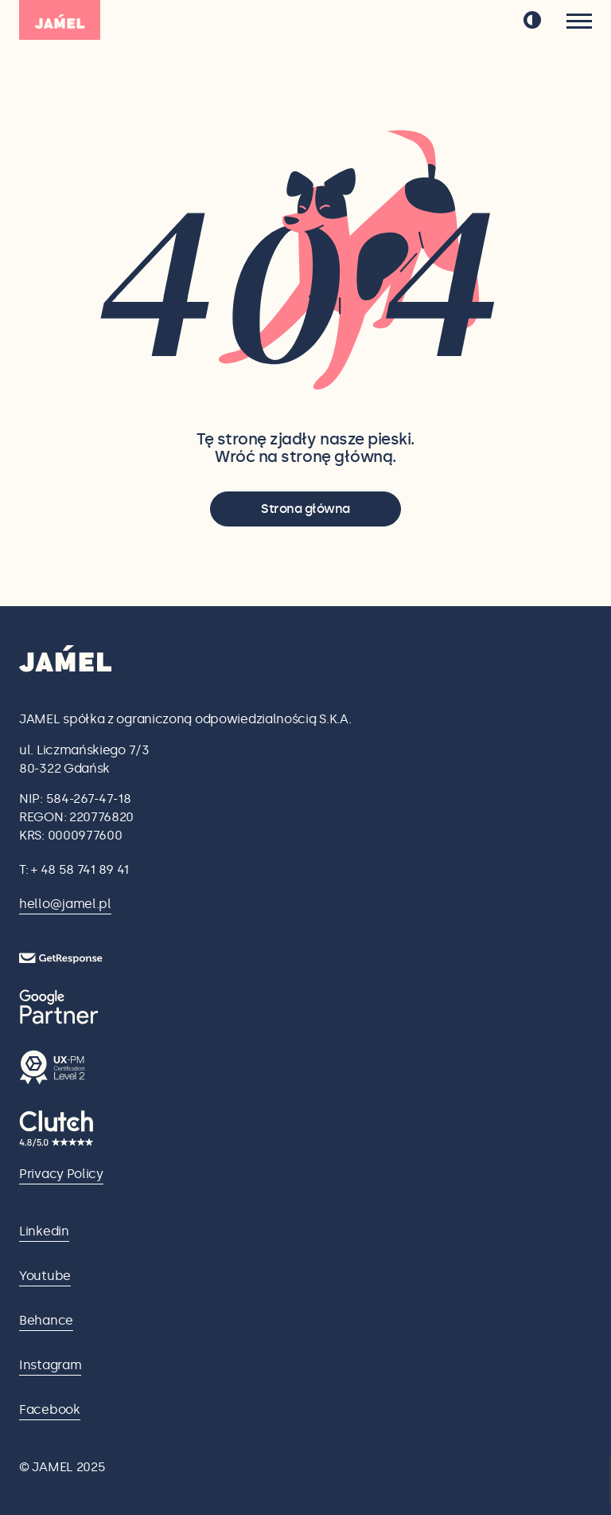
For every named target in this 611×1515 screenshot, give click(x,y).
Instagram (50, 1364)
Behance (46, 1320)
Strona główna (305, 508)
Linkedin (44, 1231)
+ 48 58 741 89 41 (80, 869)
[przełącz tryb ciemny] (532, 20)
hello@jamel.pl (65, 903)
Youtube (45, 1275)
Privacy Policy (61, 1173)
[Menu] (579, 21)
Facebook (49, 1409)
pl (490, 20)
